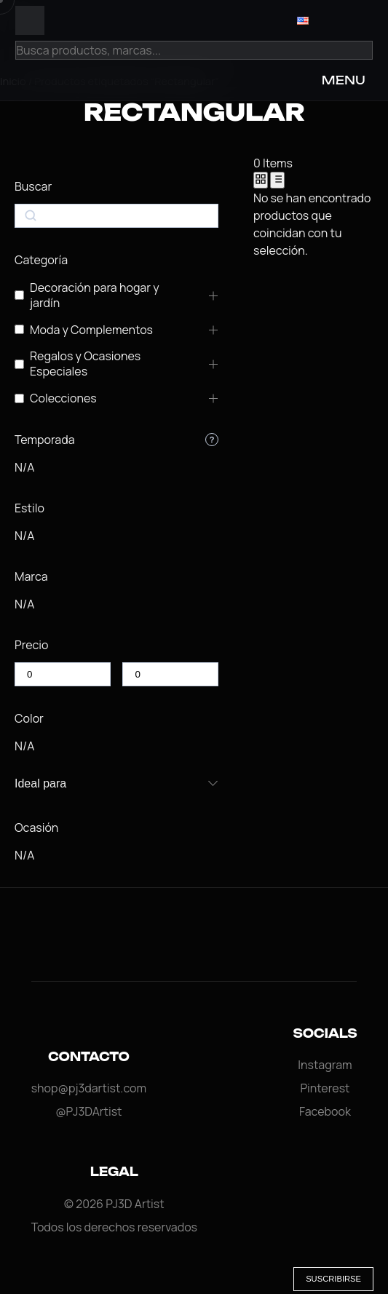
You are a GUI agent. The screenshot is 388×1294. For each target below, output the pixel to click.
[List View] (277, 180)
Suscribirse (333, 1278)
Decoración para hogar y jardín (94, 295)
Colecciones (63, 398)
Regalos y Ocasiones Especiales (85, 364)
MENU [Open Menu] (343, 80)
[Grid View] (260, 180)
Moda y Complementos (91, 330)
